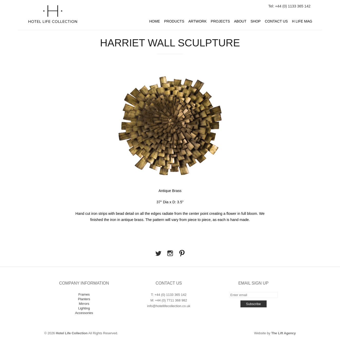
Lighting (84, 308)
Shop (255, 21)
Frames (84, 294)
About (240, 21)
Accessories (84, 313)
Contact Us (276, 21)
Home (154, 21)
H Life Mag (302, 21)
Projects (220, 21)
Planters (84, 299)
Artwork (197, 21)
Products (174, 21)
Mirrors (84, 304)
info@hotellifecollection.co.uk (168, 306)
